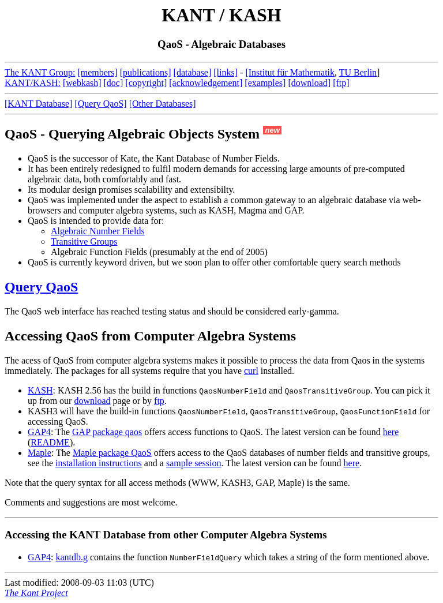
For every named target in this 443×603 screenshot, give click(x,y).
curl (251, 371)
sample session (194, 463)
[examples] (265, 83)
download (92, 401)
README (50, 442)
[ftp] (341, 83)
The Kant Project (36, 593)
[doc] (113, 83)
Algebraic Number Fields (98, 231)
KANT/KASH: (33, 83)
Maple (39, 453)
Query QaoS (41, 286)
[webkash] (82, 83)
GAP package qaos (107, 432)
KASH (40, 390)
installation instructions (98, 463)
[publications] (145, 72)
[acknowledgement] (205, 83)
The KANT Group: (40, 72)
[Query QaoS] (100, 103)
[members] (97, 72)
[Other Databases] (162, 103)
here (391, 432)
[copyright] (146, 83)
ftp (159, 401)
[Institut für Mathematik (290, 72)
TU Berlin (358, 72)
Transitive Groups (84, 241)
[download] (309, 83)
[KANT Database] (38, 103)
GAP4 (39, 432)
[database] (193, 72)
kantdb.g (71, 557)
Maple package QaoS (112, 453)
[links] (225, 72)
